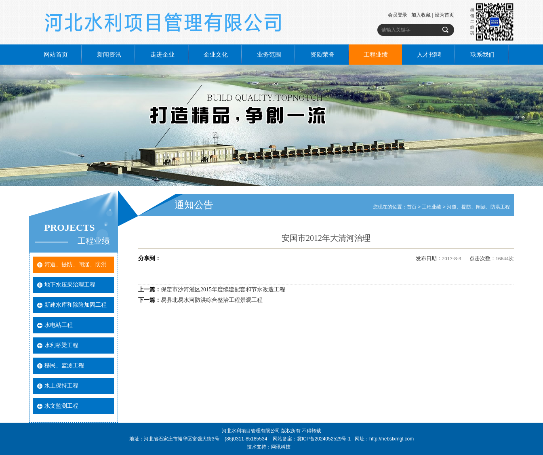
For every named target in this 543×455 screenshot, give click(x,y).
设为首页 (444, 15)
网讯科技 (280, 447)
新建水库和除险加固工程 (75, 305)
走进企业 (162, 54)
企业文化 (216, 54)
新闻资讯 (109, 54)
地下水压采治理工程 (69, 285)
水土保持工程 (61, 386)
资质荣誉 (322, 54)
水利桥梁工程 (61, 345)
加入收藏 (421, 15)
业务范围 (269, 54)
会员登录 (397, 15)
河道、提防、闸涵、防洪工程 (478, 207)
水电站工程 (58, 325)
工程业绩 (376, 54)
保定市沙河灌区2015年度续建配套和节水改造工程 (223, 289)
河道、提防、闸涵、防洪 (75, 264)
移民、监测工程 (64, 365)
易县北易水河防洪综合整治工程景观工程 (212, 300)
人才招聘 (429, 54)
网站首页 (56, 54)
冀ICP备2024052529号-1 (324, 439)
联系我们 (482, 54)
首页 (412, 207)
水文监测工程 (61, 406)
